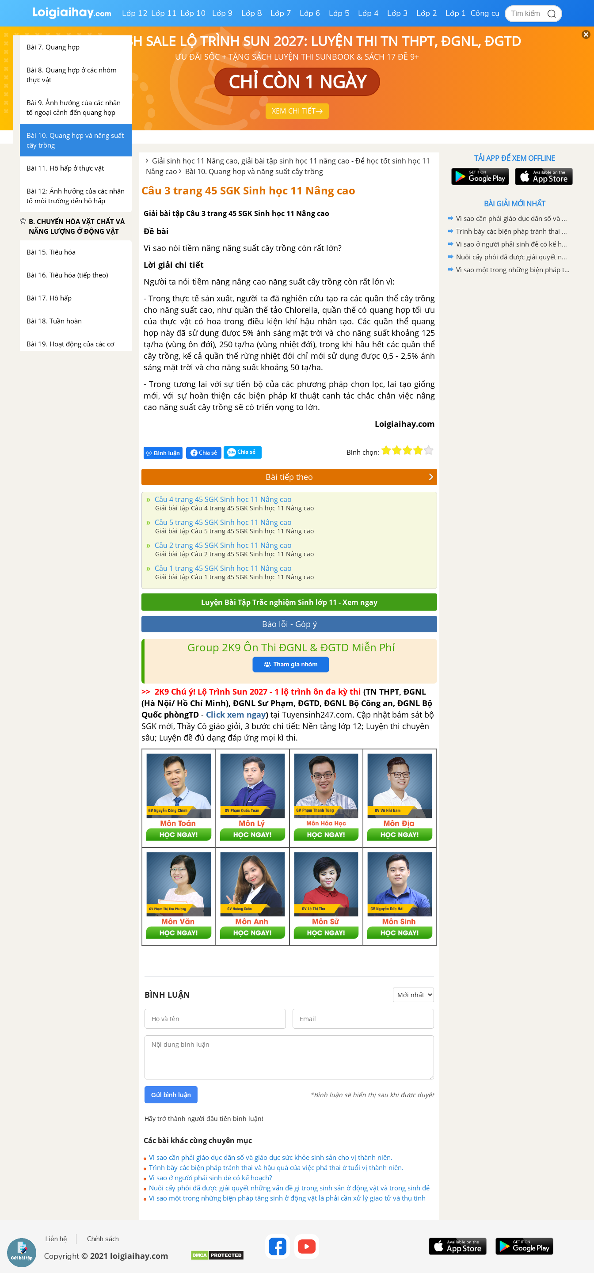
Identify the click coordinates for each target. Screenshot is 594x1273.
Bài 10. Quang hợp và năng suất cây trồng (254, 171)
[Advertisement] (514, 416)
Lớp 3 (397, 13)
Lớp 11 (164, 13)
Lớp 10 (193, 13)
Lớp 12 (135, 13)
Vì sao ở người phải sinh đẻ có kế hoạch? (210, 1177)
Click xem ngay (236, 714)
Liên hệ (56, 1239)
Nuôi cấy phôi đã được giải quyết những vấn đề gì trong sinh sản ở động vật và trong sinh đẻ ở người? (289, 1187)
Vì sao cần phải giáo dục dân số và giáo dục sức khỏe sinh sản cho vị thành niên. (270, 1157)
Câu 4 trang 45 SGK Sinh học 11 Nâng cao (222, 499)
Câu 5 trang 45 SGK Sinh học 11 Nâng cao (222, 522)
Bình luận (163, 453)
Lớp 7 (280, 13)
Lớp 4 (368, 13)
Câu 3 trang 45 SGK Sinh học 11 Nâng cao (248, 190)
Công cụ (485, 13)
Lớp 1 (456, 13)
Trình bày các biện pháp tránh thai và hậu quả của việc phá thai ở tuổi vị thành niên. (276, 1167)
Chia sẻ (203, 453)
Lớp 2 (426, 13)
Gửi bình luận (171, 1094)
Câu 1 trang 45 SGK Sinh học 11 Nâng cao (222, 568)
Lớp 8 (251, 13)
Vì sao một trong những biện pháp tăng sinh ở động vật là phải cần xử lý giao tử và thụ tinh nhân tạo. (287, 1197)
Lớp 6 (310, 13)
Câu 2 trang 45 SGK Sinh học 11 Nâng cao (222, 545)
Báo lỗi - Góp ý (289, 624)
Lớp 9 (222, 13)
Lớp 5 (339, 13)
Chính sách (103, 1239)
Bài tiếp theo (350, 476)
